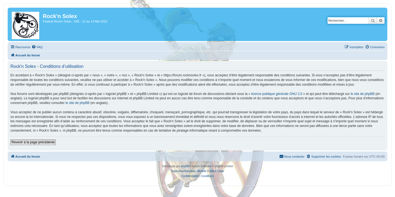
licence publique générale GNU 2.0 (273, 94)
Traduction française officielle (188, 171)
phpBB (185, 166)
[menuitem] (33, 47)
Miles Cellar (217, 171)
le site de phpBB (359, 94)
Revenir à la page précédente (29, 142)
